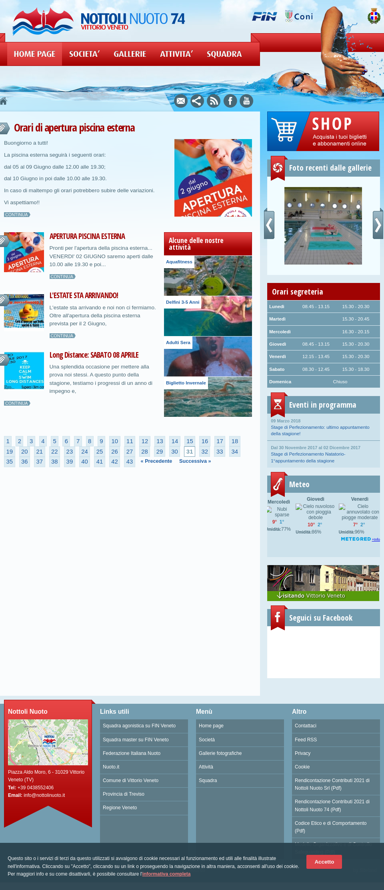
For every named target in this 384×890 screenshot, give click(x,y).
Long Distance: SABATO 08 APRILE (94, 355)
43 (129, 461)
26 (114, 451)
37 (39, 461)
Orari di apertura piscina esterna (74, 127)
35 (9, 461)
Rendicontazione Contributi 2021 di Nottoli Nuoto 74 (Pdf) (332, 805)
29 (159, 451)
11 (129, 441)
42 (114, 461)
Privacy (302, 753)
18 (235, 441)
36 (24, 461)
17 (219, 441)
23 (69, 451)
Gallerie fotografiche (220, 753)
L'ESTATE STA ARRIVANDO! (84, 295)
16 (205, 441)
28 (144, 451)
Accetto (324, 862)
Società (207, 740)
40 (84, 461)
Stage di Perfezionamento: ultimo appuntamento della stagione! (323, 427)
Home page (211, 726)
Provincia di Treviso (123, 794)
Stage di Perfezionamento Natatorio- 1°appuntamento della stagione (323, 453)
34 (234, 451)
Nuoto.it (111, 767)
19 (9, 451)
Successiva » (195, 461)
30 (174, 451)
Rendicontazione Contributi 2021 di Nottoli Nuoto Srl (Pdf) (332, 784)
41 (99, 461)
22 (54, 451)
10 (115, 441)
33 (219, 451)
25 (99, 451)
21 (39, 451)
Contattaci (305, 726)
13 (159, 441)
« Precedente (156, 461)
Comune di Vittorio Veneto (130, 780)
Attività (206, 767)
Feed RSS (306, 740)
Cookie (302, 767)
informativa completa (166, 874)
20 (24, 451)
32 (204, 451)
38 (54, 461)
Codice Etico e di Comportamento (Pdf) (330, 827)
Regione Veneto (120, 807)
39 (69, 461)
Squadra (208, 780)
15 (189, 441)
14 (175, 441)
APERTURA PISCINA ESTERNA (87, 236)
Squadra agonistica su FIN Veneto (139, 726)
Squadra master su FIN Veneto (136, 740)
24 (84, 451)
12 (145, 441)
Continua (16, 214)
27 (129, 451)
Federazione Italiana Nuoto (131, 753)
